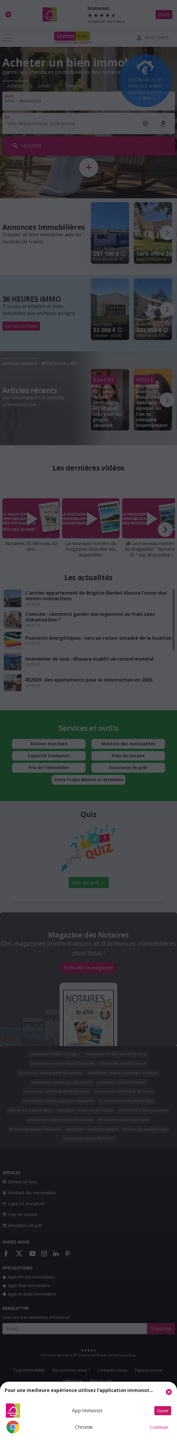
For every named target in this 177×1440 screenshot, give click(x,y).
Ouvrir (162, 1410)
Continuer (159, 1427)
